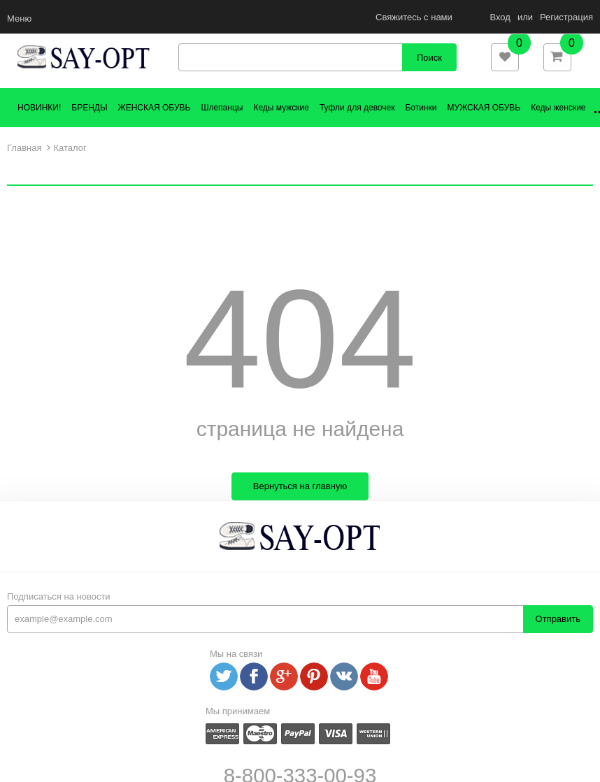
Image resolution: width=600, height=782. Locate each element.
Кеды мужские (281, 124)
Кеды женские (558, 124)
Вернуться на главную (300, 503)
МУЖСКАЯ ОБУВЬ (484, 124)
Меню (19, 18)
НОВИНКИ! (39, 124)
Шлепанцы (222, 124)
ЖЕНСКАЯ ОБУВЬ (154, 124)
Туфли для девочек (357, 124)
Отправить (558, 635)
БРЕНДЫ (89, 124)
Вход (500, 17)
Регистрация (566, 17)
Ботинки (420, 124)
